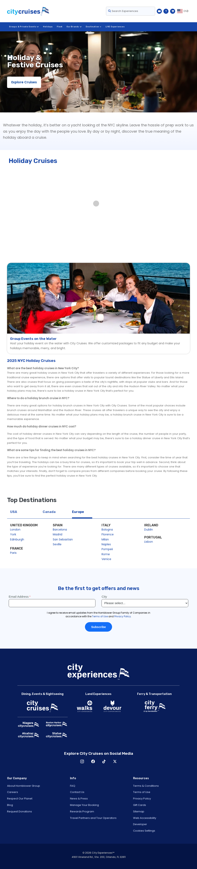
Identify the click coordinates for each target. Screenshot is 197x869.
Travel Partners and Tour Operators (93, 818)
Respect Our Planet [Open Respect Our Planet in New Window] (19, 798)
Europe (78, 512)
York (13, 534)
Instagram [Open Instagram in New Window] (82, 761)
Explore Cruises (24, 82)
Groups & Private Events (24, 27)
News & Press (79, 798)
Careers (12, 792)
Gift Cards (139, 805)
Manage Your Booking (84, 805)
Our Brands (73, 27)
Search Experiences (123, 11)
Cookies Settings (144, 831)
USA (13, 512)
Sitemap (138, 811)
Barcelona (60, 530)
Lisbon (148, 542)
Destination (93, 27)
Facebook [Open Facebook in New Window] (93, 761)
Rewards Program (82, 811)
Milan (105, 539)
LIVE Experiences (114, 27)
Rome (106, 554)
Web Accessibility (144, 818)
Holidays (47, 27)
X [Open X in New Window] (115, 761)
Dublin (148, 530)
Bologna (107, 530)
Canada (49, 512)
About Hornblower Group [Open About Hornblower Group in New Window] (23, 786)
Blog (10, 805)
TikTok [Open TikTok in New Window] (104, 761)
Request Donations (19, 811)
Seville (57, 544)
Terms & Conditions (146, 786)
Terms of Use (141, 792)
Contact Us (77, 792)
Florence (108, 534)
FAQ (72, 786)
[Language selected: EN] (183, 11)
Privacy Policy (142, 798)
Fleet (59, 27)
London (15, 530)
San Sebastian (63, 539)
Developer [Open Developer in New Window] (140, 824)
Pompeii (107, 549)
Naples (106, 544)
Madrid (57, 534)
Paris (13, 553)
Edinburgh (17, 539)
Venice (106, 559)
